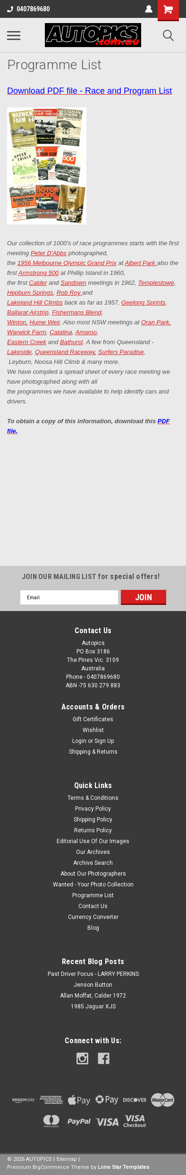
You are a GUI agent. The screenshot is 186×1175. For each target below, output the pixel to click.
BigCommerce (51, 1167)
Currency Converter (93, 917)
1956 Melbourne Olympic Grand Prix (67, 262)
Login (79, 741)
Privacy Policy (93, 808)
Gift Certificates (93, 719)
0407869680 (28, 9)
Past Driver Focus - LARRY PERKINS (93, 974)
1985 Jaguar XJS (93, 1006)
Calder (38, 282)
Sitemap (66, 1159)
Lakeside (19, 351)
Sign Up (104, 741)
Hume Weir (45, 322)
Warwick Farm (26, 332)
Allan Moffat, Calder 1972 (93, 995)
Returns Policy (93, 830)
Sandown (73, 282)
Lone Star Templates (123, 1167)
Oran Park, (156, 322)
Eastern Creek (26, 342)
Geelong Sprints (143, 302)
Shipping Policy (93, 819)
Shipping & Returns (93, 751)
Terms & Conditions (93, 798)
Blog (93, 928)
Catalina (61, 332)
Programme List (93, 895)
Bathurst (71, 342)
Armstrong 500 (38, 272)
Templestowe (156, 282)
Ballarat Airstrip (28, 312)
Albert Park (141, 262)
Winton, (17, 322)
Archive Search (93, 863)
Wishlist (93, 730)
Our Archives (93, 852)
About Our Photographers (93, 873)
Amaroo (86, 332)
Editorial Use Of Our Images (93, 841)
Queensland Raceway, (65, 351)
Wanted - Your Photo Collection (93, 884)
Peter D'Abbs (49, 253)
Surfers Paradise (121, 351)
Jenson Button (93, 985)
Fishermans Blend (76, 312)
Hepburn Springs (30, 292)
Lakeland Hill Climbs (35, 302)
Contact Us (93, 906)
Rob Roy (69, 292)
